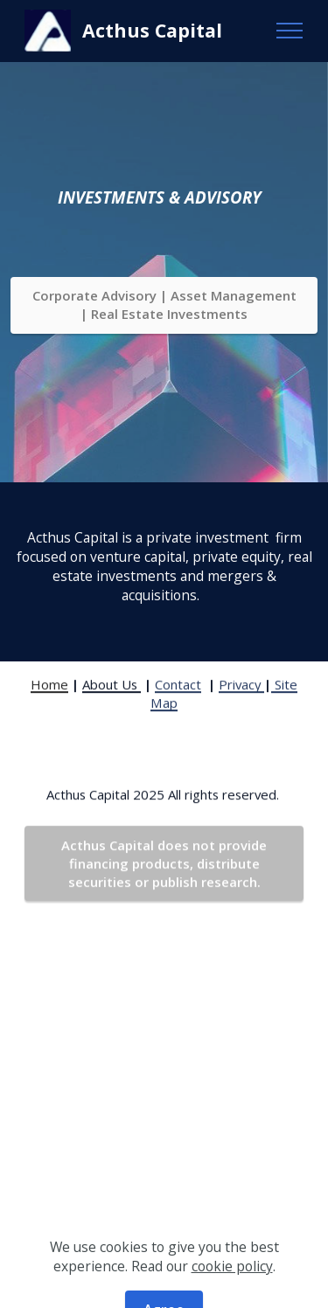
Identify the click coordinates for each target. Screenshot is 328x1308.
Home (49, 705)
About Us (111, 705)
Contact (178, 705)
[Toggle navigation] (290, 30)
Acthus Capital (152, 30)
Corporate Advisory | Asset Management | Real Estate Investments (164, 304)
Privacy (241, 705)
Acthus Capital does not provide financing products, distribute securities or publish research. (164, 884)
